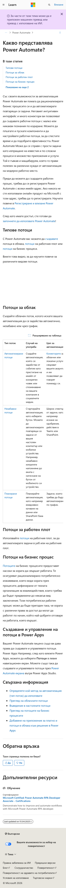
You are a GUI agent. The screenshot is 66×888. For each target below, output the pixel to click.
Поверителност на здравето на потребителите (29, 873)
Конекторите (53, 353)
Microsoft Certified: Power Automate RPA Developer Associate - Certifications (31, 799)
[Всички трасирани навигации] (6, 32)
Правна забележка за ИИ (17, 862)
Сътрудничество (24, 867)
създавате (51, 239)
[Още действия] (60, 32)
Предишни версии (45, 862)
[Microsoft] (33, 4)
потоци (29, 243)
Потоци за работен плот (19, 77)
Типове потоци (14, 67)
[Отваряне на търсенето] (49, 5)
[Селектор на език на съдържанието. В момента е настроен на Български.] (12, 834)
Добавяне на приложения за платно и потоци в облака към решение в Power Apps (34, 725)
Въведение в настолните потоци (30, 705)
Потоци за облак (15, 72)
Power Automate (21, 32)
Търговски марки (42, 877)
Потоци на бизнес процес (20, 81)
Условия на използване (16, 877)
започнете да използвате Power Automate (29, 221)
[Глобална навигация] (3, 5)
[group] (33, 431)
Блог (5, 867)
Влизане (58, 4)
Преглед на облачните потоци (29, 700)
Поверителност (45, 867)
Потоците (9, 566)
